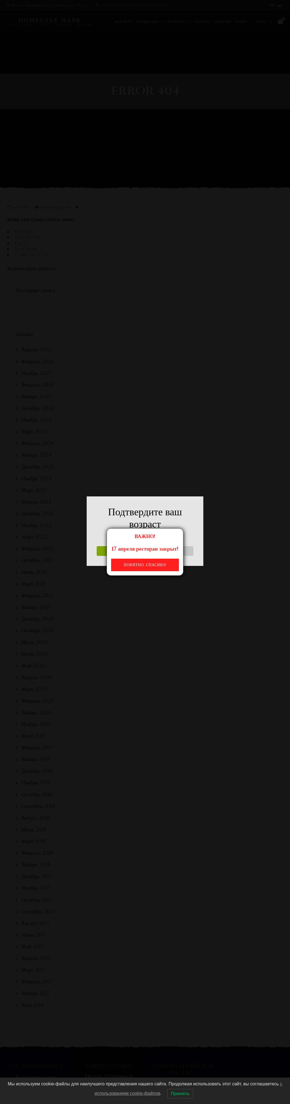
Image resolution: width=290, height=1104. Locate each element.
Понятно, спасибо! (145, 565)
